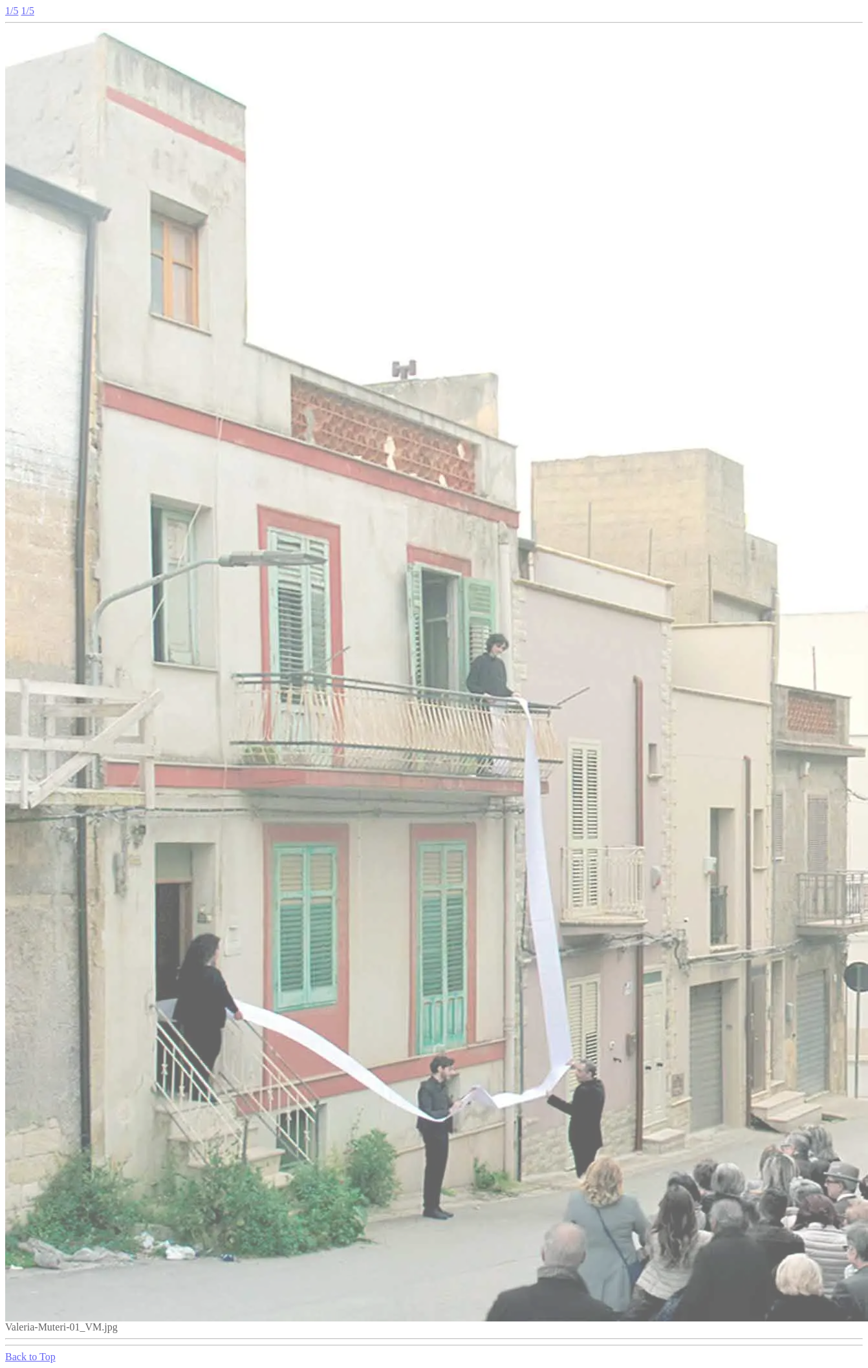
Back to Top (30, 1356)
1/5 (11, 10)
